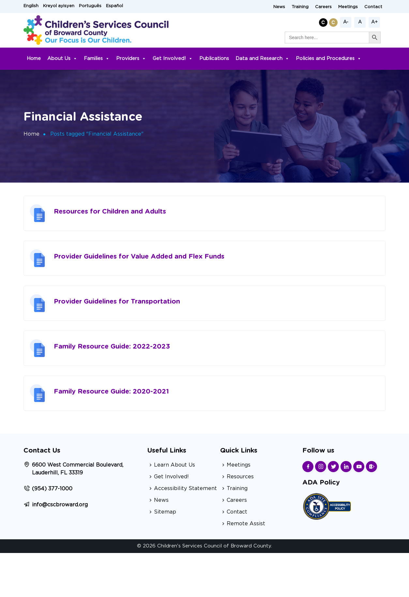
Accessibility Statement (185, 488)
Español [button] (114, 6)
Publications (214, 58)
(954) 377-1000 (52, 488)
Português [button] (90, 6)
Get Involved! (173, 58)
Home (34, 58)
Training (300, 7)
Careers (323, 7)
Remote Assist (246, 523)
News (279, 7)
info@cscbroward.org (60, 504)
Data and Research (262, 58)
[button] (324, 21)
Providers (131, 58)
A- (345, 22)
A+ (374, 22)
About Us (62, 58)
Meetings (348, 7)
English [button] (30, 6)
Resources (240, 476)
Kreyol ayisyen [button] (58, 6)
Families (97, 58)
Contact (373, 7)
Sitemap (165, 512)
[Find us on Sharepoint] (371, 466)
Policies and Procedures (328, 58)
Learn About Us (174, 465)
